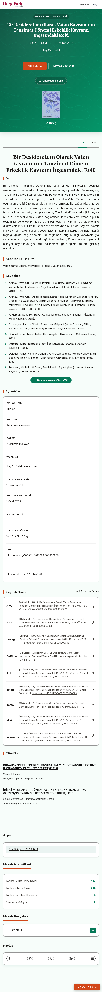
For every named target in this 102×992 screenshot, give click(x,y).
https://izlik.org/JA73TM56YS (24, 574)
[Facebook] (9, 958)
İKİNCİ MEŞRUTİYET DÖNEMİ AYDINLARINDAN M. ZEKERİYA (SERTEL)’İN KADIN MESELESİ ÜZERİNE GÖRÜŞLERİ (44, 791)
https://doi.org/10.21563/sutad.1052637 (22, 803)
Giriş (95, 4)
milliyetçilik (34, 265)
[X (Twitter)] (51, 958)
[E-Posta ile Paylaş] (93, 958)
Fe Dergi (51, 123)
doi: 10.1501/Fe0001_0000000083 (51, 676)
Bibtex (94, 591)
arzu (69, 265)
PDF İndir (34, 66)
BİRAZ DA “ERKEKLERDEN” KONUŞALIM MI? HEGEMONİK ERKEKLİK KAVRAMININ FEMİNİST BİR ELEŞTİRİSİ (50, 767)
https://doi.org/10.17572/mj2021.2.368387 (23, 779)
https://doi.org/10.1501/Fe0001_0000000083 (32, 555)
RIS (79, 591)
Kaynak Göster (63, 66)
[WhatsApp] (30, 958)
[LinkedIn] (72, 958)
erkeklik (46, 265)
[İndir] (93, 930)
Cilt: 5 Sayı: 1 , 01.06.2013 (23, 849)
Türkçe (84, 4)
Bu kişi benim (31, 466)
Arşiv (7, 835)
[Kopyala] (93, 607)
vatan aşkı (59, 265)
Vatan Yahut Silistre (14, 265)
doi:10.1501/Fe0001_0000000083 (35, 626)
